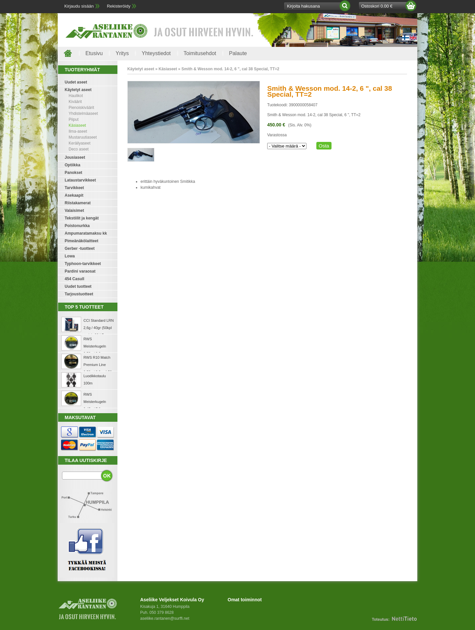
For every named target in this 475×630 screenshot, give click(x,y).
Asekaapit (74, 195)
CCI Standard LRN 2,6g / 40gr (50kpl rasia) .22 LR (98, 327)
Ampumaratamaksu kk (86, 233)
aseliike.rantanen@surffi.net (164, 618)
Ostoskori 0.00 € (377, 6)
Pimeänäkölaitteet (81, 241)
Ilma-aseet (78, 131)
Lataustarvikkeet (80, 180)
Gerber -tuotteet (80, 248)
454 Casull (74, 279)
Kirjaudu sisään (79, 6)
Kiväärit (75, 101)
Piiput (74, 119)
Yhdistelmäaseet (83, 113)
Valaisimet (74, 210)
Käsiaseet (77, 125)
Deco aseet (79, 149)
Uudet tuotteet (78, 286)
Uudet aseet (76, 82)
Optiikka (72, 165)
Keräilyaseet (79, 143)
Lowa (70, 256)
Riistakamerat (78, 203)
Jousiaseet (75, 157)
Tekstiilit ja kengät (82, 218)
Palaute (238, 53)
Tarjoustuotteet (79, 294)
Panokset (73, 172)
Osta (324, 146)
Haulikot (76, 95)
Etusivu (94, 53)
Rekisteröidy (119, 6)
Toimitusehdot (200, 53)
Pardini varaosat (80, 271)
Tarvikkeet (74, 187)
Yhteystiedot (156, 53)
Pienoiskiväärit (81, 107)
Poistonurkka (77, 225)
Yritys (122, 53)
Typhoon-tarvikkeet (83, 263)
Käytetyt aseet (78, 89)
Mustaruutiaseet (83, 137)
